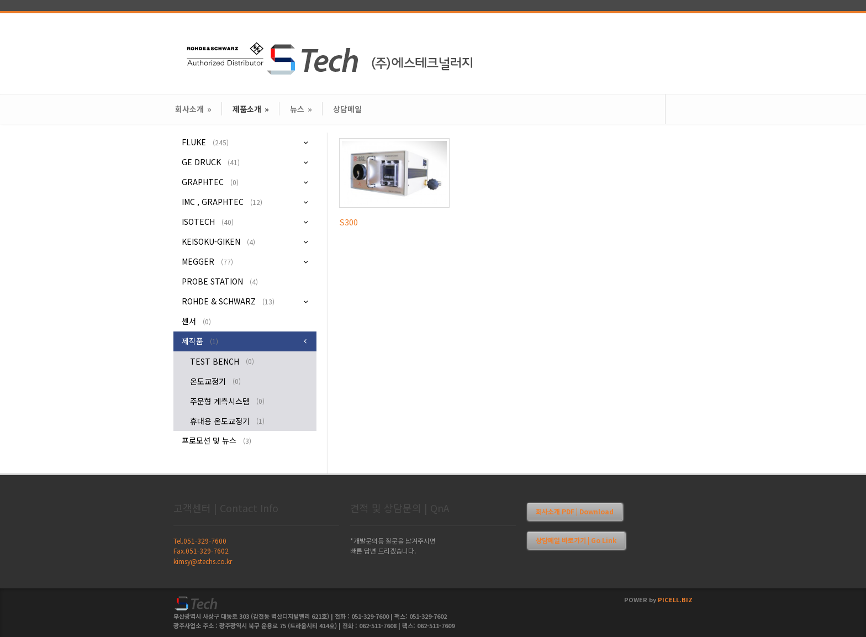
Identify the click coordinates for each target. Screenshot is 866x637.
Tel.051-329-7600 (199, 540)
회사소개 (193, 108)
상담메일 (347, 108)
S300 (348, 222)
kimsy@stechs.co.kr (202, 561)
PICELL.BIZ (675, 599)
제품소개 (251, 108)
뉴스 (301, 108)
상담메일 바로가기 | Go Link (576, 540)
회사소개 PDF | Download (575, 511)
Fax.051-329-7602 (201, 550)
